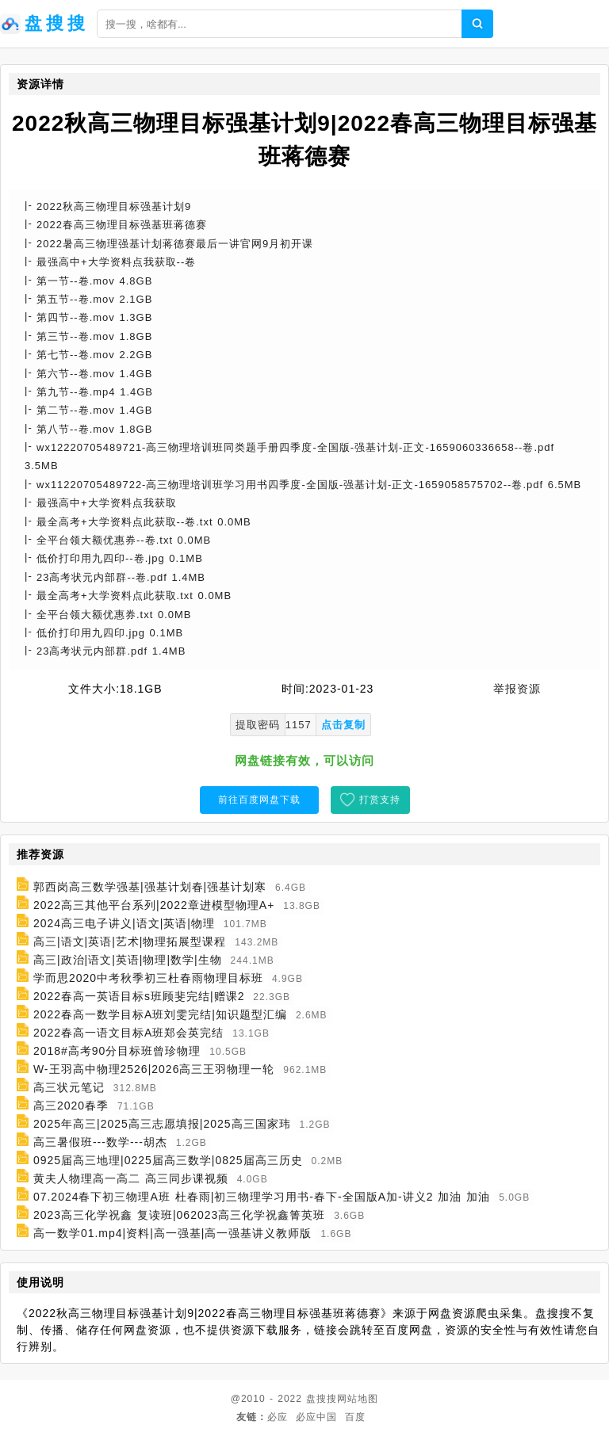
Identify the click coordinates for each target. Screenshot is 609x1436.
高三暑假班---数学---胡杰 (100, 1142)
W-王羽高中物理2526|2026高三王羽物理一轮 (154, 1069)
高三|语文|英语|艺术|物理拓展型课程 (130, 941)
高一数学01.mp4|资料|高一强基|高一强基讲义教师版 (172, 1233)
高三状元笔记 (69, 1087)
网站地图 (357, 1398)
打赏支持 (379, 799)
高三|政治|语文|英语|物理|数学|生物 (127, 959)
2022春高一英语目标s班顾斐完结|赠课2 (139, 996)
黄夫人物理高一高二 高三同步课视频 (130, 1178)
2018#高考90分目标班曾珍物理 (117, 1051)
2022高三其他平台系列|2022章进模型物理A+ (153, 905)
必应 (277, 1417)
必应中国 (316, 1417)
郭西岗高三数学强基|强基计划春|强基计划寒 (149, 886)
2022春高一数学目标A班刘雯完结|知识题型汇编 (160, 1014)
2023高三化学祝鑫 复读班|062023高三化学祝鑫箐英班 (179, 1215)
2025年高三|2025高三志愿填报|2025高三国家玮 (162, 1123)
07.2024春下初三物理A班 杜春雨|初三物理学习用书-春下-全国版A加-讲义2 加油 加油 (261, 1196)
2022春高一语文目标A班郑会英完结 (128, 1032)
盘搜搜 (321, 1398)
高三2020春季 (71, 1105)
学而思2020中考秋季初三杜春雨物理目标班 (148, 978)
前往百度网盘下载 (259, 799)
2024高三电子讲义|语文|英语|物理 (124, 923)
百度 (355, 1417)
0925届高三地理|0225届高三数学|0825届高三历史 (168, 1160)
